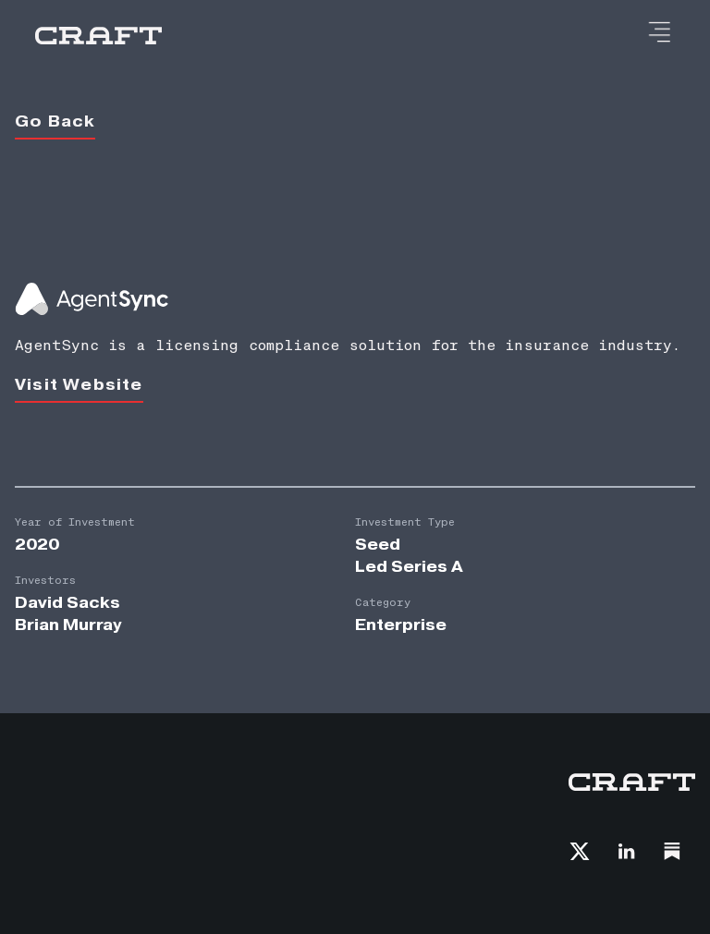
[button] (659, 33)
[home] (98, 36)
